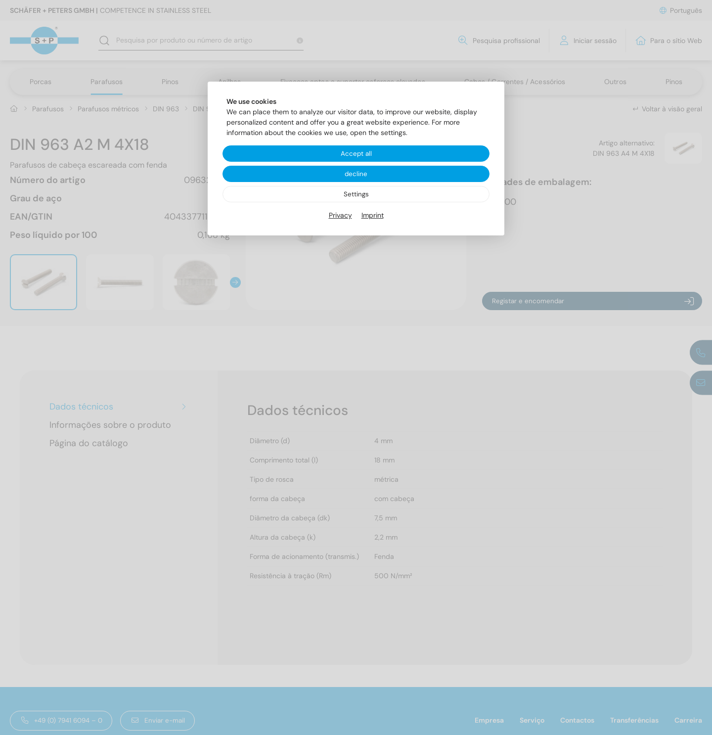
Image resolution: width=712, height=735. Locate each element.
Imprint (372, 216)
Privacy (340, 216)
